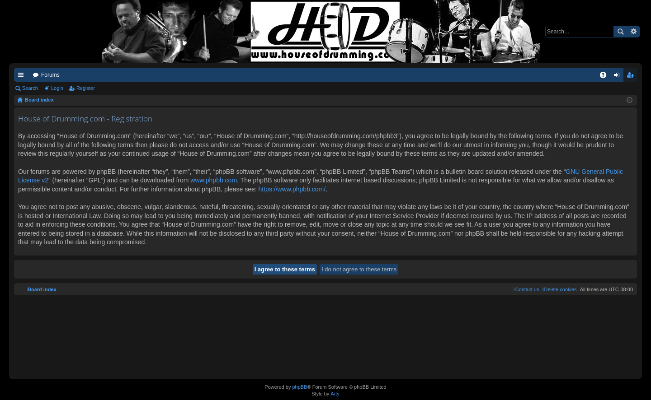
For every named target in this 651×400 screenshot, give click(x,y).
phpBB (299, 387)
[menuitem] (559, 289)
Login (57, 88)
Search (620, 31)
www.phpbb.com (213, 180)
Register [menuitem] (632, 77)
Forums (50, 75)
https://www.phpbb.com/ (292, 189)
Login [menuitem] (618, 77)
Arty (335, 393)
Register (85, 88)
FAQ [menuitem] (606, 77)
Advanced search (633, 31)
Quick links (23, 77)
